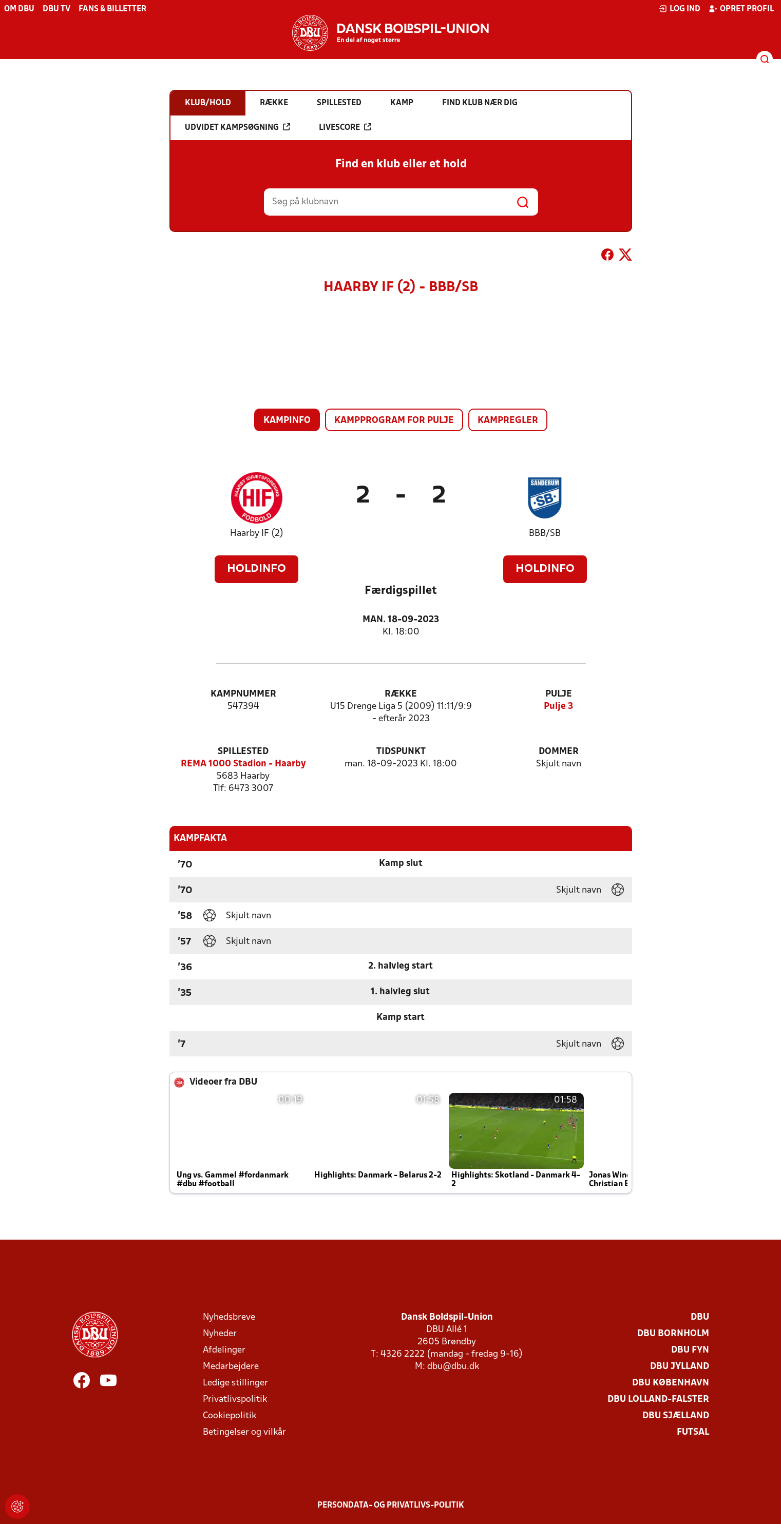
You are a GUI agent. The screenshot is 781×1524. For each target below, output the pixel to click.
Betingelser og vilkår (244, 1432)
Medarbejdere (231, 1366)
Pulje (558, 694)
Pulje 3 (558, 706)
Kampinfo (287, 420)
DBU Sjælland (675, 1416)
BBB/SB (545, 533)
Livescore (345, 127)
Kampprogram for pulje (394, 420)
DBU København (670, 1383)
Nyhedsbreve (229, 1317)
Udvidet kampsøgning (237, 127)
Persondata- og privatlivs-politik (390, 1505)
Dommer (559, 751)
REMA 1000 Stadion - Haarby (243, 764)
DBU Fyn (690, 1350)
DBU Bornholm (673, 1333)
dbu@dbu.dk (453, 1366)
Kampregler (508, 420)
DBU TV (56, 9)
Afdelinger (224, 1350)
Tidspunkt (401, 751)
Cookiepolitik (229, 1416)
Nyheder (220, 1333)
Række (401, 694)
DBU (700, 1317)
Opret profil (741, 8)
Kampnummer (243, 694)
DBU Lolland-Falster (658, 1399)
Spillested (243, 751)
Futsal (693, 1432)
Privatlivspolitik (235, 1399)
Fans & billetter (112, 9)
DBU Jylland (679, 1366)
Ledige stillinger (235, 1383)
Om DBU (19, 9)
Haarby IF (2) (256, 533)
